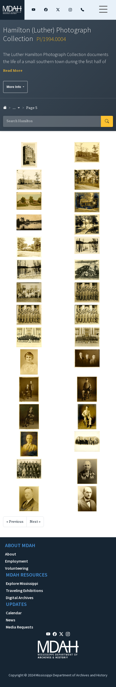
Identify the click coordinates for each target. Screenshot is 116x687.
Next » (35, 521)
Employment (16, 561)
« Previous (14, 521)
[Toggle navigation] (103, 12)
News (10, 619)
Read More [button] (12, 70)
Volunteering (16, 568)
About (10, 553)
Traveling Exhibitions (24, 590)
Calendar (14, 612)
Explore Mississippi (22, 583)
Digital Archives (19, 597)
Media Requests (19, 626)
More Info (14, 87)
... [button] (16, 108)
